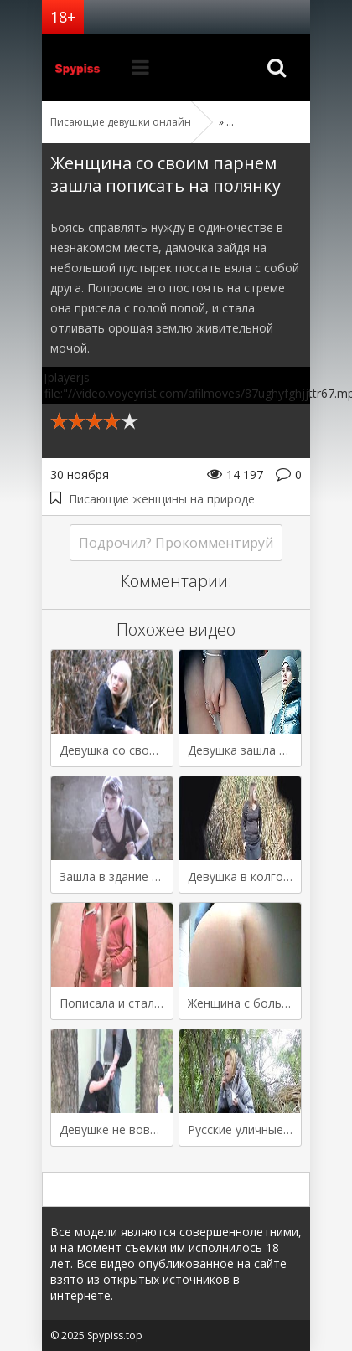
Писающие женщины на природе (162, 499)
